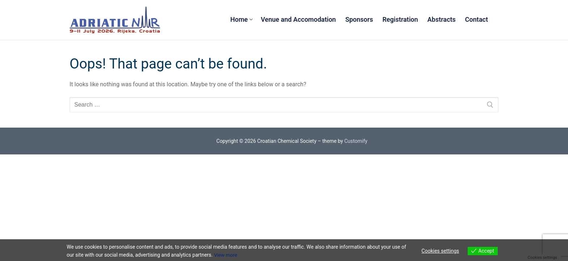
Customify (355, 141)
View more (226, 255)
